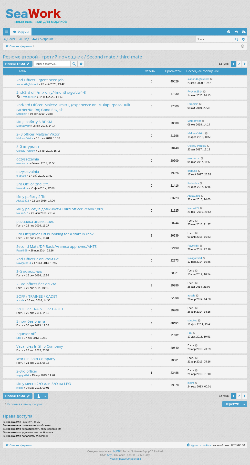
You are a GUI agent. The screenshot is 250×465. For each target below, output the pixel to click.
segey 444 (22, 375)
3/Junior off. (26, 333)
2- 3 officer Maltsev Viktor (38, 134)
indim (19, 387)
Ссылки (7, 32)
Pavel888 (22, 250)
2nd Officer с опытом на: (37, 258)
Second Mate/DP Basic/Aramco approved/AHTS (56, 246)
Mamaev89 (23, 125)
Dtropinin (21, 113)
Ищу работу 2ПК (30, 196)
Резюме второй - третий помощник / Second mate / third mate (72, 57)
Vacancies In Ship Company (39, 346)
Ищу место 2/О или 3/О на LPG (43, 383)
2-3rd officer (26, 371)
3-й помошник (29, 271)
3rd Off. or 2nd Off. (32, 183)
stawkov (192, 320)
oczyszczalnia (27, 159)
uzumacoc (22, 163)
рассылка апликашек (35, 221)
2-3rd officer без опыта (36, 283)
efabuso (21, 175)
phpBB (116, 451)
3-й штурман (27, 146)
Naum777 (22, 213)
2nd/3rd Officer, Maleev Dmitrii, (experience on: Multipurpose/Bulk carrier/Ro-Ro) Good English (73, 107)
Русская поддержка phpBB (124, 458)
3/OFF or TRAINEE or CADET (39, 308)
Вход (25, 39)
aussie (20, 300)
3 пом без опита (30, 321)
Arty (109, 455)
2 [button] (239, 63)
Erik (18, 337)
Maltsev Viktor (24, 138)
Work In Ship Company (35, 358)
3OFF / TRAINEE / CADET (36, 296)
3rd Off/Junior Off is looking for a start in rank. (55, 233)
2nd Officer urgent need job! (40, 79)
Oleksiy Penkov (25, 150)
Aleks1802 (22, 200)
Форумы (23, 32)
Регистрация (44, 39)
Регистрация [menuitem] (244, 32)
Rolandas (22, 188)
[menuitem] (228, 31)
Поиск (11, 39)
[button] (244, 64)
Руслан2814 (28, 96)
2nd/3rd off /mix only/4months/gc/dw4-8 (51, 92)
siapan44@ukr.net (27, 84)
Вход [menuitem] (237, 32)
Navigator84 (23, 262)
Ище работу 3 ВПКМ (34, 121)
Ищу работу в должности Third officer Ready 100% (60, 208)
